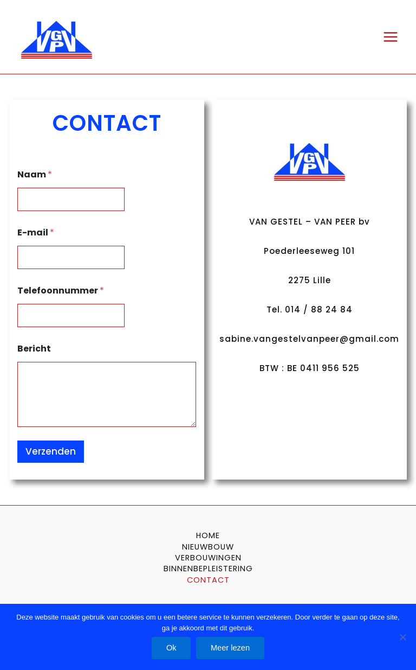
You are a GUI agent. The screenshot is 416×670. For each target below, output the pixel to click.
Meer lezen (230, 647)
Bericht (34, 348)
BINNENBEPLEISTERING (208, 568)
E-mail (35, 232)
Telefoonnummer (60, 290)
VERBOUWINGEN (208, 557)
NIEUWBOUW (208, 546)
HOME (208, 535)
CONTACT (208, 580)
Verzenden (50, 451)
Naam (34, 174)
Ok (171, 647)
